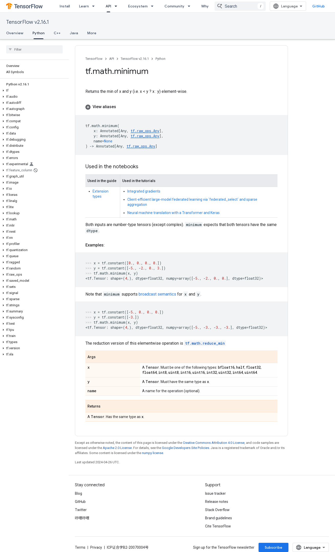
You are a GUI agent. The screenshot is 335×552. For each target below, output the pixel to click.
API (111, 59)
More (91, 33)
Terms (80, 547)
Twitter (81, 510)
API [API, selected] (108, 6)
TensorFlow (94, 59)
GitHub (318, 6)
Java (74, 33)
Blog (78, 493)
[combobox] (240, 6)
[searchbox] (34, 49)
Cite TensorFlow (218, 526)
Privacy (96, 547)
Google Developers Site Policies (185, 448)
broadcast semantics (157, 294)
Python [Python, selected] (38, 33)
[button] (33, 90)
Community (174, 6)
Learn (84, 6)
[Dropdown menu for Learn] (95, 6)
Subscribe (273, 547)
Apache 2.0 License (117, 448)
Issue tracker (215, 493)
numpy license (152, 453)
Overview (14, 33)
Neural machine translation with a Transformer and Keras (173, 213)
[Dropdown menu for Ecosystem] (154, 6)
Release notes (216, 502)
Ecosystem (138, 6)
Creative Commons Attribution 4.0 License (213, 443)
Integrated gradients (143, 191)
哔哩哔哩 (82, 518)
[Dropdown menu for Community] (190, 6)
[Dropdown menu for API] (117, 6)
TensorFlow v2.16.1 (27, 22)
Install (65, 6)
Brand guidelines (218, 518)
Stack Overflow (217, 510)
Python (160, 59)
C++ (57, 33)
